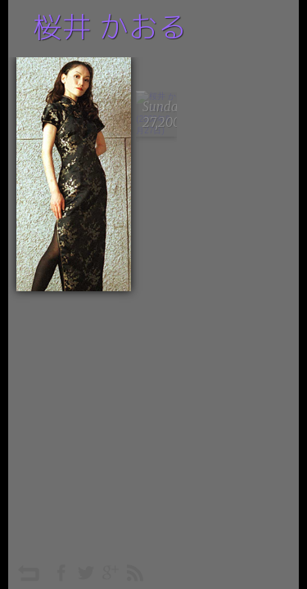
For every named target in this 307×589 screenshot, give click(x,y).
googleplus (110, 572)
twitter (86, 572)
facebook (61, 572)
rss (135, 572)
